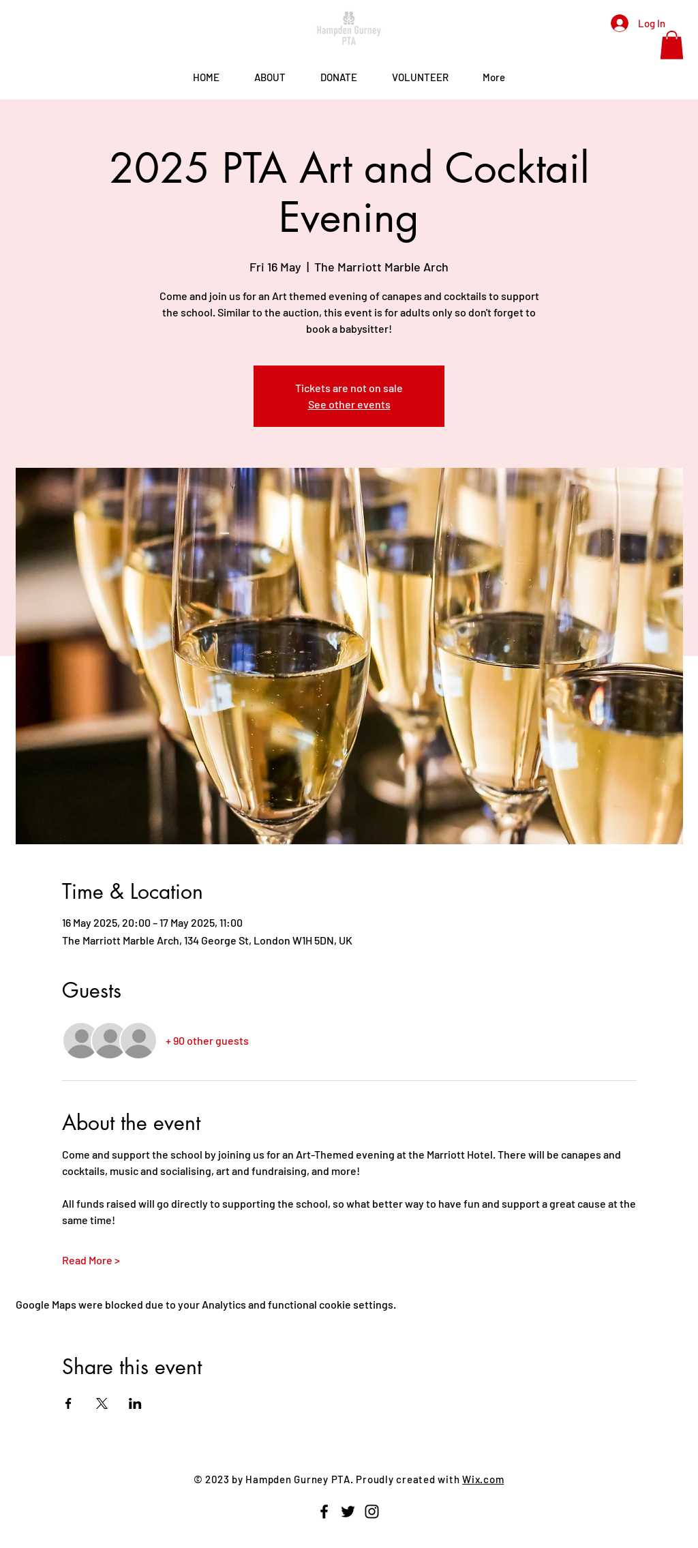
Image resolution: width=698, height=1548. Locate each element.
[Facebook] (324, 1511)
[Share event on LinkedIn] (135, 1403)
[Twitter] (348, 1511)
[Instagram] (372, 1511)
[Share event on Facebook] (68, 1403)
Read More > (91, 1259)
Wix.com (483, 1479)
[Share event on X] (101, 1403)
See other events (349, 404)
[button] (672, 45)
